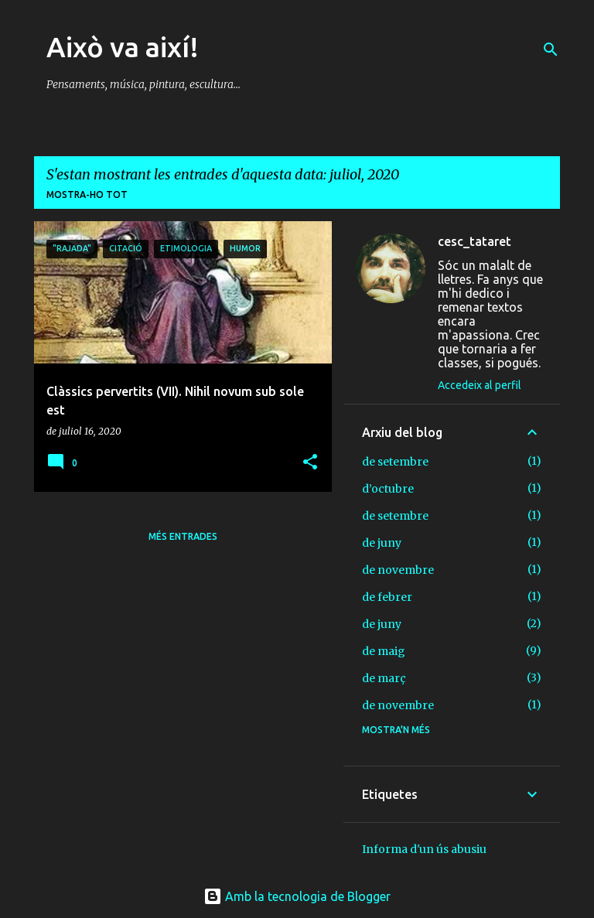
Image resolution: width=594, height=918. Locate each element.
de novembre (398, 570)
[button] (310, 462)
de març (384, 678)
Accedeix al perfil (479, 385)
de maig (383, 651)
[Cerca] (550, 49)
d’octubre (388, 489)
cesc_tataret (474, 241)
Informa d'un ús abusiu (424, 849)
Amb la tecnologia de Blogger (297, 896)
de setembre (395, 462)
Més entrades (182, 536)
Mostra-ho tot (87, 194)
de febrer (387, 597)
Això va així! (122, 47)
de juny (381, 543)
